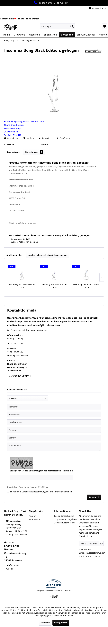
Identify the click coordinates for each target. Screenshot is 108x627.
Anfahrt (32, 516)
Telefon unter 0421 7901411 (50, 3)
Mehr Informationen (64, 615)
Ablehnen (45, 622)
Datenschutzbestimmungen (35, 491)
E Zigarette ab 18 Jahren (65, 519)
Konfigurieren (61, 622)
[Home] (6, 34)
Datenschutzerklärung (64, 522)
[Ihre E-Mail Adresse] (89, 543)
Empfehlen (63, 138)
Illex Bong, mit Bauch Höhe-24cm (86, 286)
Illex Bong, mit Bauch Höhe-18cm (54, 286)
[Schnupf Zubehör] (86, 34)
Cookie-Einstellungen (64, 516)
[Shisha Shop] (50, 34)
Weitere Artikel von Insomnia (23, 242)
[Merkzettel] (104, 26)
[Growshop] (19, 34)
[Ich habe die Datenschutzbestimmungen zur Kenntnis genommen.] (8, 491)
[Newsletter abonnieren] (101, 543)
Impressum (34, 519)
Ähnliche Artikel (14, 255)
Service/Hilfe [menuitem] (96, 8)
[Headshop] (34, 34)
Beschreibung (13, 152)
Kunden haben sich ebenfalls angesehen (47, 255)
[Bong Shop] (67, 34)
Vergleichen (11, 138)
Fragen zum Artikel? (19, 239)
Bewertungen (34, 152)
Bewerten (45, 138)
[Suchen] (72, 26)
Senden (94, 497)
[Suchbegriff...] (57, 26)
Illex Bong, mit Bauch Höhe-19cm (22, 286)
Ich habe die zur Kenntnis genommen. (41, 491)
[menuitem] (57, 26)
